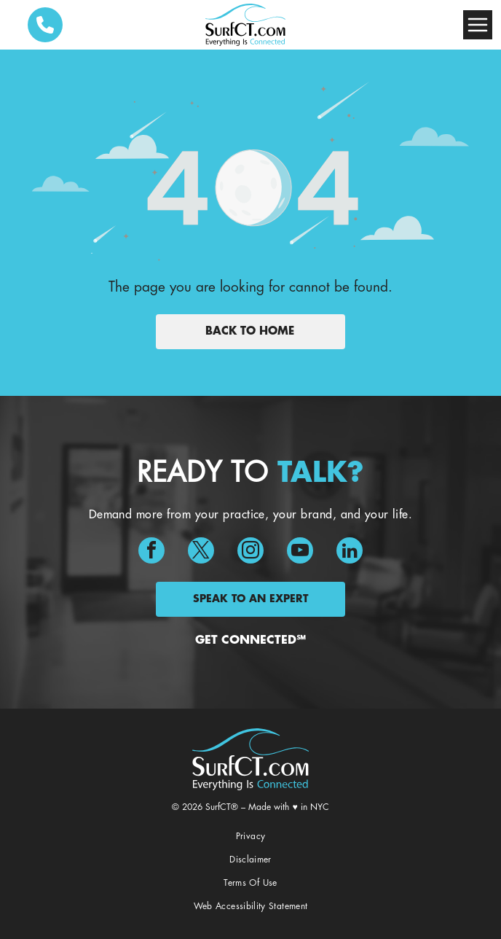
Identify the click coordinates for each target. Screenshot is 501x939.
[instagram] (250, 552)
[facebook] (151, 552)
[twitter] (201, 552)
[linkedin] (349, 552)
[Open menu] (477, 24)
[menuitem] (250, 837)
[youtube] (300, 552)
